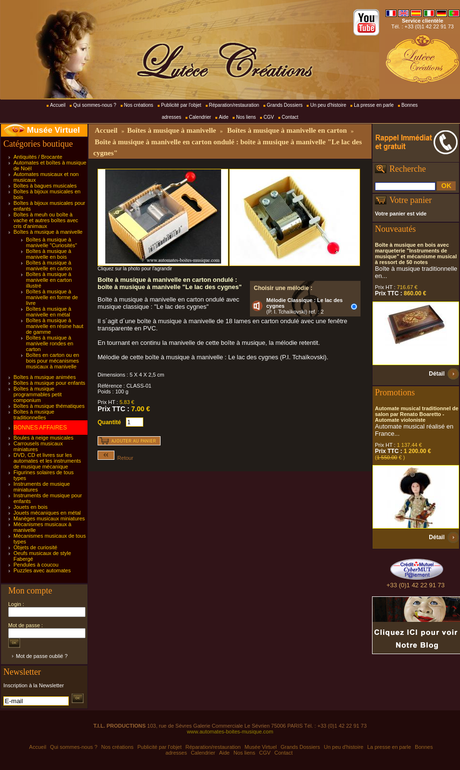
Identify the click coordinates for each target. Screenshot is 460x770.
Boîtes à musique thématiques (49, 406)
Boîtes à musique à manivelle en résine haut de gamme (54, 326)
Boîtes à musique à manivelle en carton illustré (49, 280)
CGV (268, 117)
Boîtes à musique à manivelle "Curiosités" (51, 242)
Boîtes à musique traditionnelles (33, 414)
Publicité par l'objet (181, 105)
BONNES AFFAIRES (40, 427)
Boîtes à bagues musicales (44, 186)
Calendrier (200, 117)
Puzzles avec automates (42, 570)
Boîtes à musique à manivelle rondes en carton (49, 343)
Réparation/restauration (234, 105)
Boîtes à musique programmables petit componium (37, 394)
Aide (223, 117)
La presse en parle (374, 105)
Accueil (57, 105)
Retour (115, 458)
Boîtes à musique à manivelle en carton (49, 265)
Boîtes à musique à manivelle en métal (48, 311)
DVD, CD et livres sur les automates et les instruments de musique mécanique (47, 460)
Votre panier (410, 200)
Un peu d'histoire (328, 105)
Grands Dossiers (284, 105)
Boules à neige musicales (43, 438)
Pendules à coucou (36, 565)
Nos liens (246, 117)
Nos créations (138, 105)
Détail (437, 373)
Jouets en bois (30, 507)
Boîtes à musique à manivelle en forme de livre (52, 297)
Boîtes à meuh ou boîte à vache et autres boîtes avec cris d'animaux (45, 220)
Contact (290, 117)
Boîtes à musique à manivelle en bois (48, 254)
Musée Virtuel (53, 130)
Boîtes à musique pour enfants (49, 383)
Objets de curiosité (35, 547)
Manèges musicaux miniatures (49, 518)
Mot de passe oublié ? (42, 656)
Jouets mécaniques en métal (47, 513)
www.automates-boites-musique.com (230, 731)
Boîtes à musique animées (44, 377)
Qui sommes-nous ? (94, 105)
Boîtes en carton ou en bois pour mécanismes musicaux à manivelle (52, 360)
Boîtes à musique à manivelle (48, 232)
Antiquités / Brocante (37, 157)
